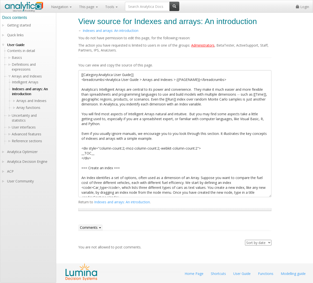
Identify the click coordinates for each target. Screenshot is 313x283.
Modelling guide (293, 273)
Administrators (202, 45)
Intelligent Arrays (25, 82)
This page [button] (88, 6)
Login (302, 6)
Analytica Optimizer (22, 151)
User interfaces (24, 127)
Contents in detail (21, 50)
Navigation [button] (61, 6)
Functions (265, 273)
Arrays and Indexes (31, 100)
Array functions (28, 107)
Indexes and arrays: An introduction (110, 30)
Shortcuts (218, 273)
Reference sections (27, 141)
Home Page (194, 273)
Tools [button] (111, 6)
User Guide (15, 44)
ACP (10, 171)
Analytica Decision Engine (27, 161)
